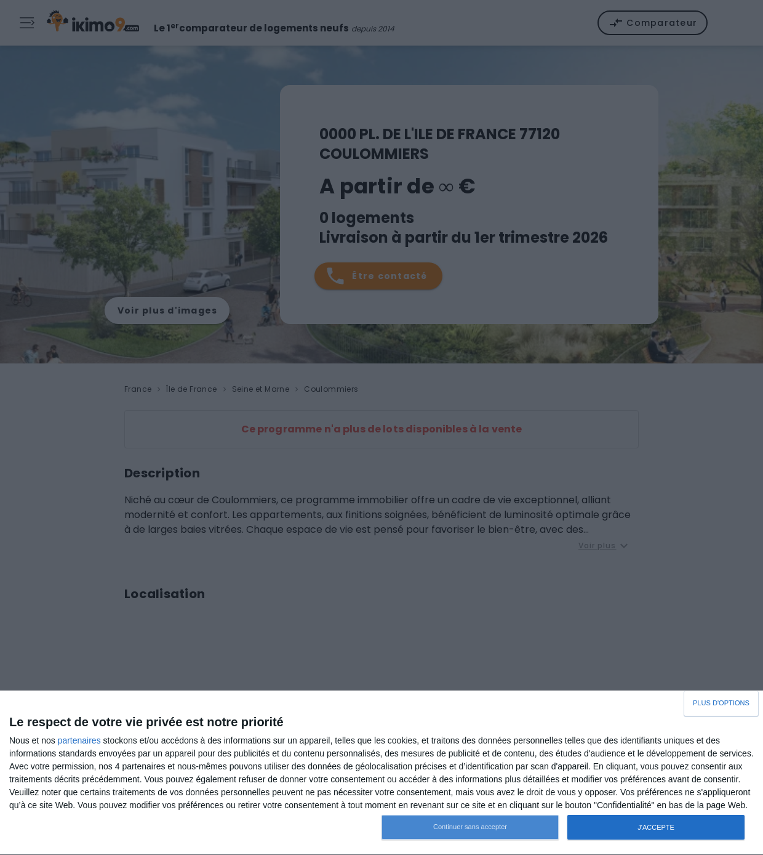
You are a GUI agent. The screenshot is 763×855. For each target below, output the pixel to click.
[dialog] (381, 773)
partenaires (79, 740)
